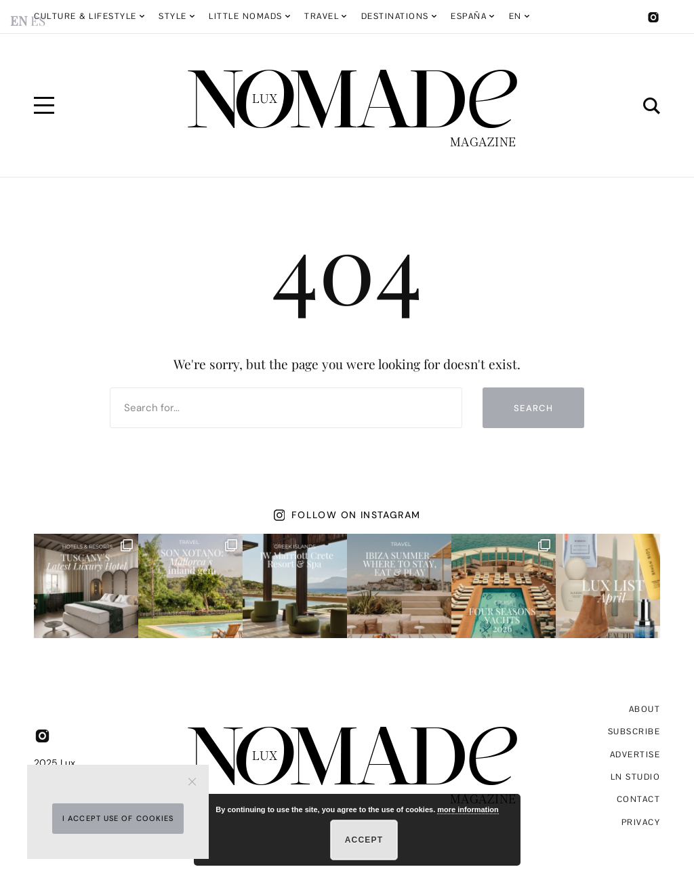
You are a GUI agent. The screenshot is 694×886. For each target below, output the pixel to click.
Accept (364, 840)
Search (533, 408)
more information (467, 809)
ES (37, 20)
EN (515, 16)
